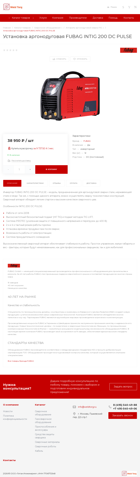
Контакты (9, 460)
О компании (11, 404)
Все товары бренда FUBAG (21, 361)
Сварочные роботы (45, 446)
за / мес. (43, 148)
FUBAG (87, 141)
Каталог (40, 404)
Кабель (39, 451)
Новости (8, 411)
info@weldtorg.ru (87, 407)
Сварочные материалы (47, 442)
